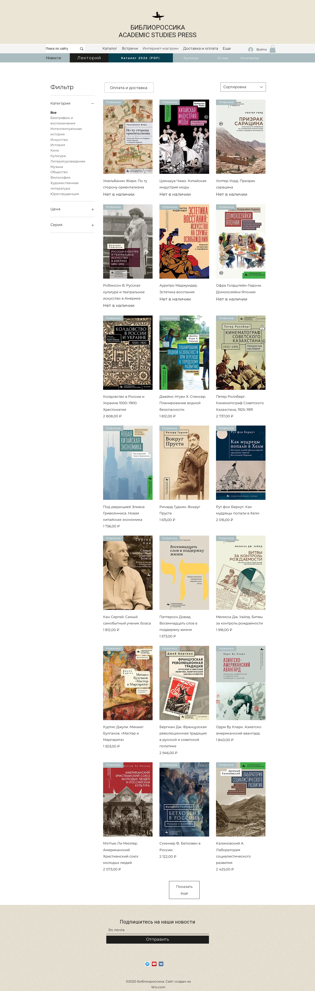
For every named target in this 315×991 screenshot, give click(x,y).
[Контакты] (250, 57)
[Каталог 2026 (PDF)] (141, 57)
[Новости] (53, 57)
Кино (54, 150)
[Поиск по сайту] (58, 48)
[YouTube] (154, 964)
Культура (58, 155)
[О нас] (223, 57)
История (57, 144)
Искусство (59, 139)
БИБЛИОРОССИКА (157, 27)
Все (53, 112)
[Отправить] (157, 940)
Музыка (56, 166)
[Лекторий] (90, 57)
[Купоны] (191, 57)
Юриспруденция (64, 193)
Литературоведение (67, 161)
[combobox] (243, 87)
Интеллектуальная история (66, 131)
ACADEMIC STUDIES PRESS (158, 35)
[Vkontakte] (161, 964)
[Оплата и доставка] (129, 87)
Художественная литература (64, 185)
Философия (60, 177)
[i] (147, 964)
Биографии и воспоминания (62, 120)
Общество (59, 171)
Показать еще (186, 889)
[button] (272, 49)
